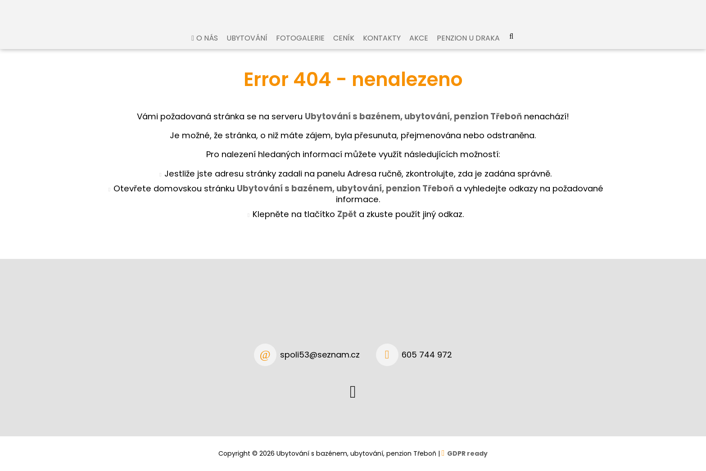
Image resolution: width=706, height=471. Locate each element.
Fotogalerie (300, 46)
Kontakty (382, 46)
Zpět (347, 222)
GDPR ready (467, 453)
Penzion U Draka (468, 46)
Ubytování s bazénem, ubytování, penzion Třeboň (345, 197)
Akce (418, 46)
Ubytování (246, 46)
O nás (207, 46)
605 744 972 (427, 354)
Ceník (343, 46)
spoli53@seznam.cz (320, 354)
